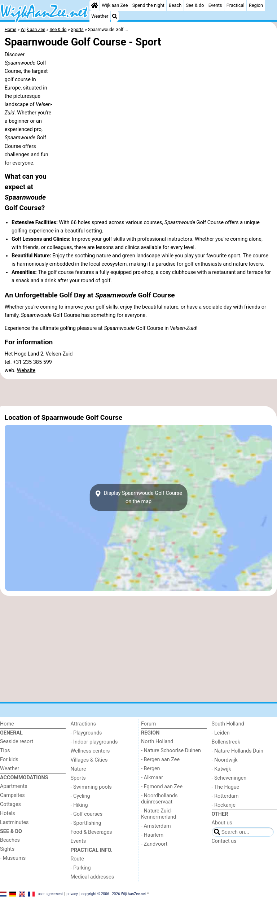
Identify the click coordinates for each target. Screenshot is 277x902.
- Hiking (79, 805)
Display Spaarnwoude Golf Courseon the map (138, 497)
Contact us (224, 841)
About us (222, 823)
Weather (99, 16)
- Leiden (221, 733)
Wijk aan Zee (115, 5)
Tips (5, 751)
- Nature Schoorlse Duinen (171, 751)
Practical (236, 5)
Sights (7, 849)
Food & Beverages (91, 832)
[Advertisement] (138, 392)
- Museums (13, 858)
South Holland (228, 724)
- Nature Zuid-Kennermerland (158, 814)
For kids (9, 760)
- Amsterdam (156, 826)
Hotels (7, 813)
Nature (78, 769)
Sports (78, 778)
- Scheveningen (229, 778)
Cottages (10, 804)
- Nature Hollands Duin (237, 751)
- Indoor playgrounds (94, 742)
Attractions (83, 724)
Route (77, 859)
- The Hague (225, 787)
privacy (72, 894)
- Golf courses (87, 814)
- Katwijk (221, 769)
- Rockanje (224, 805)
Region (256, 5)
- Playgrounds (86, 733)
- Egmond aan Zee (162, 787)
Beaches (10, 840)
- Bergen (150, 769)
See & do (195, 5)
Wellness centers (90, 751)
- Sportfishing (86, 823)
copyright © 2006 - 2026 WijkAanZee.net (114, 894)
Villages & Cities (89, 760)
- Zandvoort (154, 844)
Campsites (12, 795)
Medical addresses (92, 877)
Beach (175, 5)
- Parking (81, 868)
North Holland (157, 741)
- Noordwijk (225, 760)
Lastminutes (14, 822)
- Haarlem (152, 835)
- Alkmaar (152, 778)
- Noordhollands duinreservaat (159, 799)
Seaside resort (16, 741)
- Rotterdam (225, 796)
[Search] (115, 16)
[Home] (94, 5)
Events (215, 5)
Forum (148, 724)
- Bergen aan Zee (160, 760)
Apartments (13, 786)
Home (7, 724)
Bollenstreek (226, 742)
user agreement (50, 894)
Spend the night (148, 5)
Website (26, 370)
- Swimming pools (91, 787)
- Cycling (80, 796)
